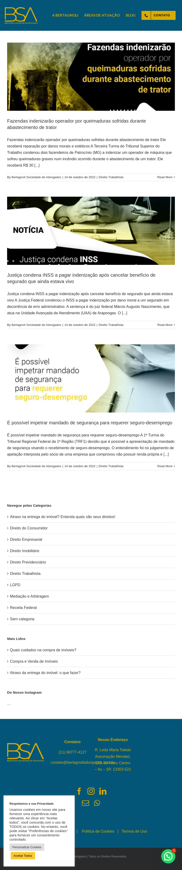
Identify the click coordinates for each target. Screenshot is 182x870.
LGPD (15, 585)
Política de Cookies (98, 831)
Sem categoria (22, 619)
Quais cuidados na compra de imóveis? (43, 650)
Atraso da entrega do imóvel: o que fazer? (45, 673)
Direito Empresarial (26, 539)
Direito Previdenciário (28, 562)
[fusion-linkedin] (102, 791)
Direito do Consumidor (29, 528)
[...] (37, 165)
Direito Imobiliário (24, 551)
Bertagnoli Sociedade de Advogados (36, 177)
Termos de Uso (134, 831)
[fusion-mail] (85, 803)
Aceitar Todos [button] (23, 855)
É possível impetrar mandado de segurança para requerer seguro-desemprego (89, 422)
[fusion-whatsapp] (97, 803)
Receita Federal (23, 608)
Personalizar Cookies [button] (26, 847)
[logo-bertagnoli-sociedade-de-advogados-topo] (21, 9)
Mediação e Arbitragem (29, 596)
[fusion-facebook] (79, 791)
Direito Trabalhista (111, 177)
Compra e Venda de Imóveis (34, 661)
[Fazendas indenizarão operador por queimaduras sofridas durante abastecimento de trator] (91, 77)
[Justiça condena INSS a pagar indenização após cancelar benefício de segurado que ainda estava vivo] (91, 231)
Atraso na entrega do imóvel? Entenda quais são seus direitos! (62, 517)
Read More (165, 177)
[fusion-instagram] (91, 791)
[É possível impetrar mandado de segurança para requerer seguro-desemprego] (91, 378)
